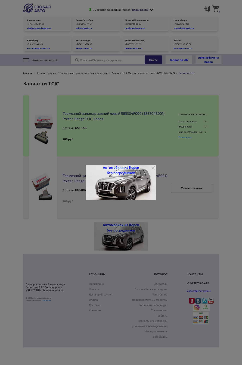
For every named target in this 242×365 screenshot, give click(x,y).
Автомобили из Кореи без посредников (121, 170)
